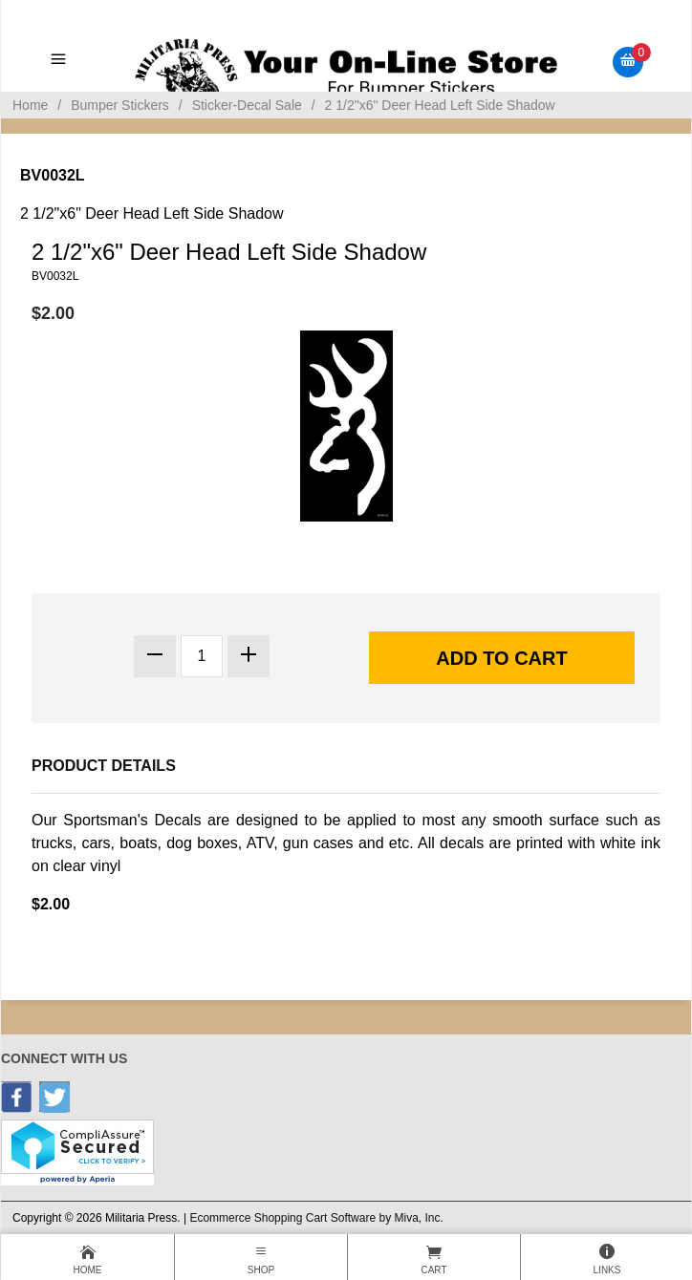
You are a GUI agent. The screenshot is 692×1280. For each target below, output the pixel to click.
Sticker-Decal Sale (247, 105)
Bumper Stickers (120, 105)
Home (30, 105)
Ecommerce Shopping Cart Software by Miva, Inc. (316, 1218)
